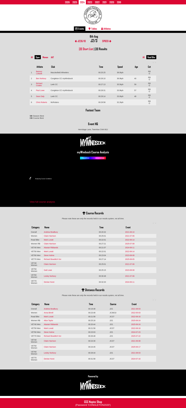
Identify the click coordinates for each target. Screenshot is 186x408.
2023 (89, 2)
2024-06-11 (129, 248)
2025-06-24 (136, 320)
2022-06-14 (129, 240)
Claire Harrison (50, 236)
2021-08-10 (129, 232)
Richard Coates (39, 84)
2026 (67, 2)
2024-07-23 (136, 332)
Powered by (93, 383)
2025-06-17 (136, 347)
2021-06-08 (136, 341)
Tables (92, 28)
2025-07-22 (136, 336)
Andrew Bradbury (51, 232)
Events (79, 28)
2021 (104, 2)
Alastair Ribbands (51, 248)
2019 (119, 2)
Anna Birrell (48, 313)
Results (101, 49)
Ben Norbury (41, 78)
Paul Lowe (40, 90)
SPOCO (106, 41)
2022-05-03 (136, 313)
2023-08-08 (129, 255)
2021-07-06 (129, 236)
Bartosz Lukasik (39, 72)
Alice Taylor (48, 320)
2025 (74, 2)
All (32, 57)
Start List (86, 49)
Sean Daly (40, 96)
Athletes (106, 28)
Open (38, 57)
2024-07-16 (136, 359)
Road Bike (151, 57)
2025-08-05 (129, 259)
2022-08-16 (136, 317)
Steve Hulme (49, 255)
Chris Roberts (41, 102)
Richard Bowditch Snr (52, 259)
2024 (82, 2)
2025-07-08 (129, 244)
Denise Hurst (49, 282)
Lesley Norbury (50, 276)
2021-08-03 (136, 309)
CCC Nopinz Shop (93, 403)
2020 (111, 2)
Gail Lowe (48, 270)
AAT (52, 57)
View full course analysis (42, 202)
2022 (97, 2)
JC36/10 (80, 41)
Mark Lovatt (48, 240)
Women (45, 57)
